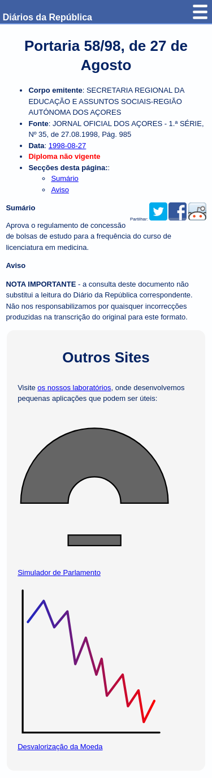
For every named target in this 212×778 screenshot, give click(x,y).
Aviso (60, 189)
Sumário (64, 178)
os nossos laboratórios (74, 387)
